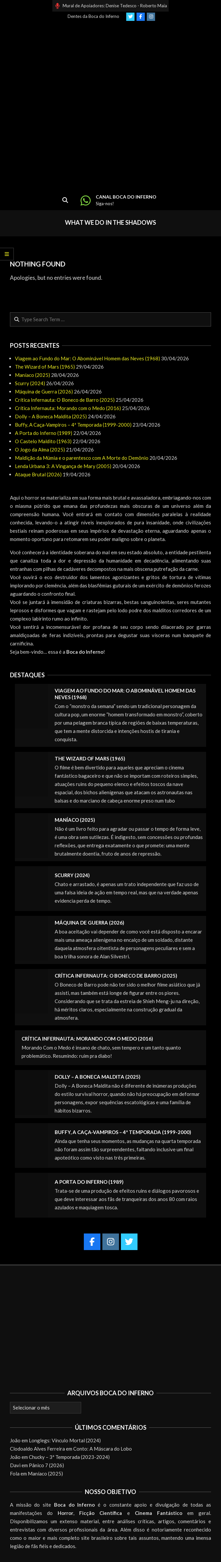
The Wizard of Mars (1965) (45, 367)
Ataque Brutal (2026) (38, 474)
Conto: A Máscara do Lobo (102, 1449)
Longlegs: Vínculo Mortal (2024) (65, 1440)
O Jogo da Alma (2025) (40, 449)
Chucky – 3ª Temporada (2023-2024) (69, 1457)
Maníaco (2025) (32, 375)
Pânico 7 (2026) (46, 1465)
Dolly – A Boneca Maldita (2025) (51, 416)
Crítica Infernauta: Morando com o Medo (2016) (68, 408)
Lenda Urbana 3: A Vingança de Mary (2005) (63, 466)
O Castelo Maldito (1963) (43, 441)
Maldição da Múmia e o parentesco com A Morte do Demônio (81, 458)
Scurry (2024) (30, 383)
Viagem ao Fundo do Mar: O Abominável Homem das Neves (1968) (87, 358)
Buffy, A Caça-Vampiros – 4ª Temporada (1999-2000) (73, 425)
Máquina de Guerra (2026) (44, 391)
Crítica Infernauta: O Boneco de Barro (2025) (65, 400)
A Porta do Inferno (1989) (43, 433)
